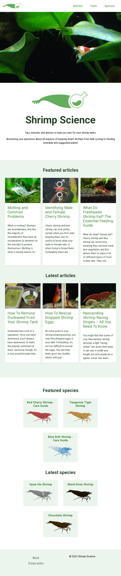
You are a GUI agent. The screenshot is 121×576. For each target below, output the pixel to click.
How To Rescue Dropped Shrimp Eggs (59, 317)
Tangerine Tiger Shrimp (80, 404)
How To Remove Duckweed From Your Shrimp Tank (23, 317)
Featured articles (60, 170)
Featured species (60, 390)
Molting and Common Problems (18, 212)
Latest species (60, 472)
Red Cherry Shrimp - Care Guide (40, 404)
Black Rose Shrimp (80, 484)
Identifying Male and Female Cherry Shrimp (59, 212)
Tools (93, 6)
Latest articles (60, 275)
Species (109, 6)
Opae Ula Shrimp (40, 484)
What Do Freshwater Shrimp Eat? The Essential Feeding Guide (98, 217)
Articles (78, 6)
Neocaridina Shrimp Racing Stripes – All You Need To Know (97, 320)
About (36, 557)
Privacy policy (36, 563)
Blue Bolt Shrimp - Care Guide (60, 438)
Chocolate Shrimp (60, 515)
